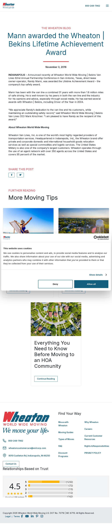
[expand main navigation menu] (107, 6)
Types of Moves (66, 439)
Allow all (91, 284)
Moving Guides (65, 432)
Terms (17, 516)
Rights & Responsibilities (96, 446)
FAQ (60, 446)
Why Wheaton (91, 422)
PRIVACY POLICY (92, 453)
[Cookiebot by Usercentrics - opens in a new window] (96, 238)
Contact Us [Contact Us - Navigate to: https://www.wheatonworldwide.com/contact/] (11, 464)
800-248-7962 (92, 6)
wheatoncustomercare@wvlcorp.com (27, 448)
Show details (96, 275)
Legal (7, 516)
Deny (55, 284)
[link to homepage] (8, 6)
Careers (88, 429)
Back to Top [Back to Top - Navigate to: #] (102, 506)
